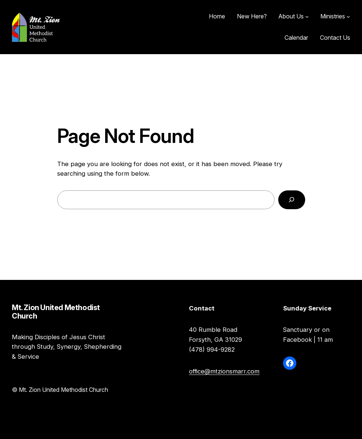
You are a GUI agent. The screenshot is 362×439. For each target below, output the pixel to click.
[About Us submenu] (307, 16)
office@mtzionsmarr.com (224, 371)
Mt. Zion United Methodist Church (103, 27)
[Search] (291, 199)
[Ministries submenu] (348, 16)
